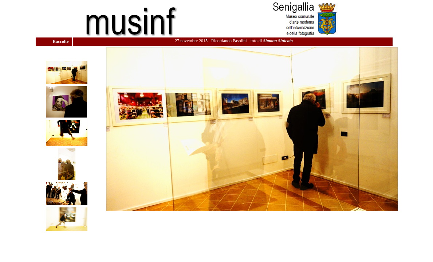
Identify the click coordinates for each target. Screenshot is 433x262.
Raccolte (61, 41)
